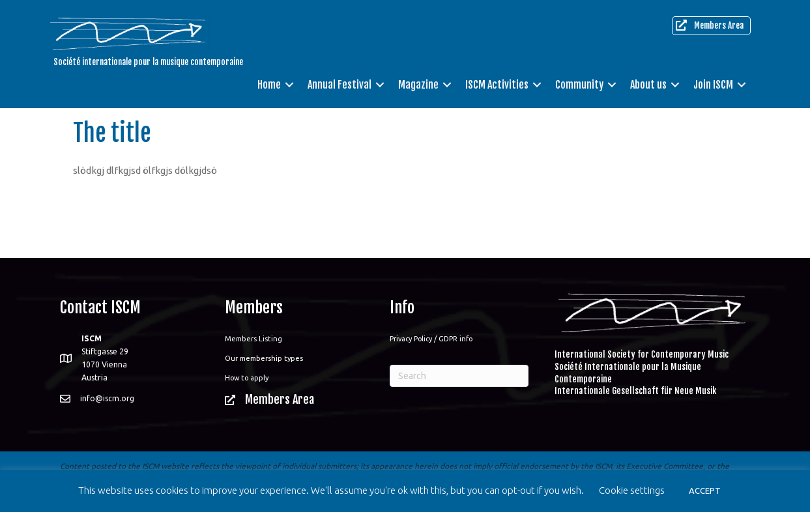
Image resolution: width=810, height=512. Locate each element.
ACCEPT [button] (705, 490)
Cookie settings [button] (632, 490)
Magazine (418, 84)
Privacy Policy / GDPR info (431, 339)
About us (648, 84)
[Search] (459, 376)
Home (269, 84)
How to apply (246, 378)
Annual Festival (339, 84)
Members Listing (253, 339)
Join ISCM (713, 84)
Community (579, 84)
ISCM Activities (496, 84)
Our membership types (264, 358)
